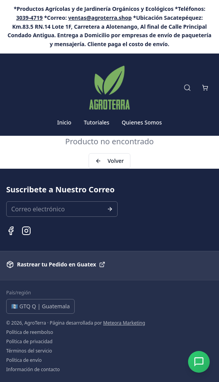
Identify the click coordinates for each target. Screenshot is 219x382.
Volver (109, 160)
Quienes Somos (142, 122)
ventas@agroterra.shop (100, 17)
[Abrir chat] (199, 362)
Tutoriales (96, 122)
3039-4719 (29, 17)
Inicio (64, 122)
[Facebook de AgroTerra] (10, 230)
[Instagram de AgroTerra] (26, 230)
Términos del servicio (29, 351)
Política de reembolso (29, 332)
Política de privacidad (29, 342)
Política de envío (24, 360)
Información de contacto (33, 369)
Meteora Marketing (124, 323)
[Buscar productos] (187, 88)
